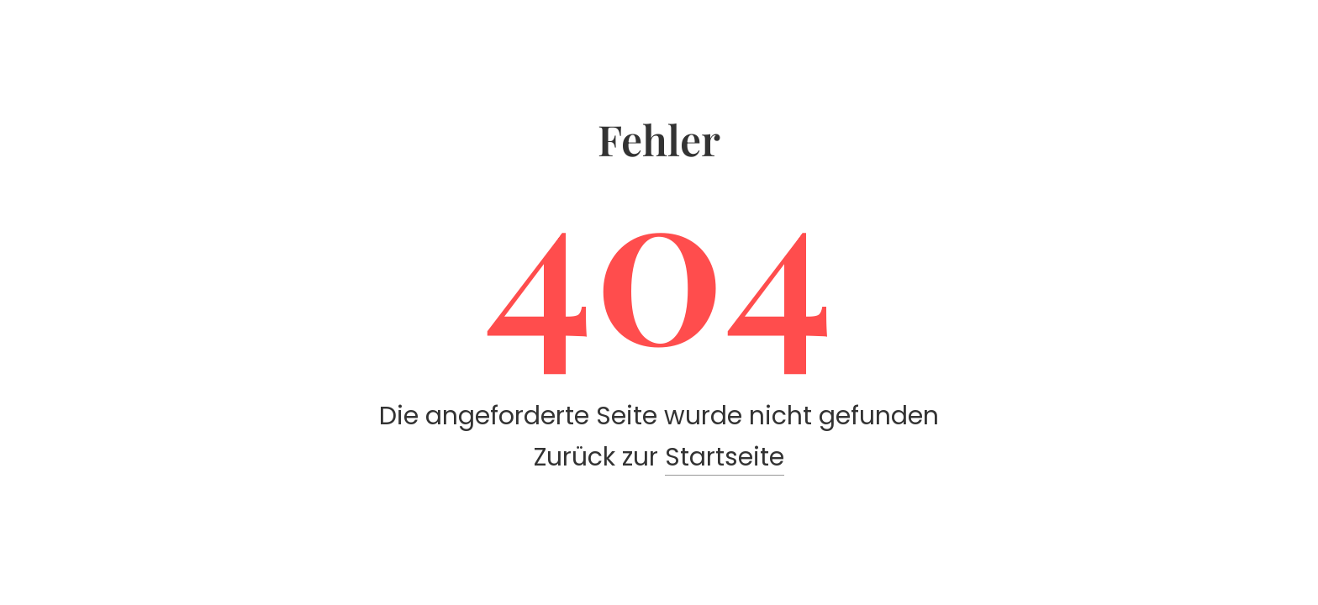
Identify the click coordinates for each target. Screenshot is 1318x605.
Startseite (724, 457)
